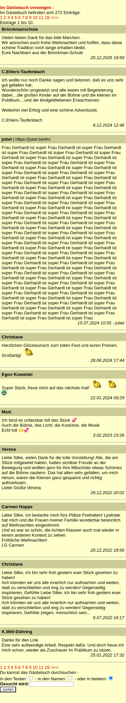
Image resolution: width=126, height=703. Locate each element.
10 (35, 17)
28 (47, 17)
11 (41, 17)
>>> (54, 17)
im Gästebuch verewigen (25, 7)
